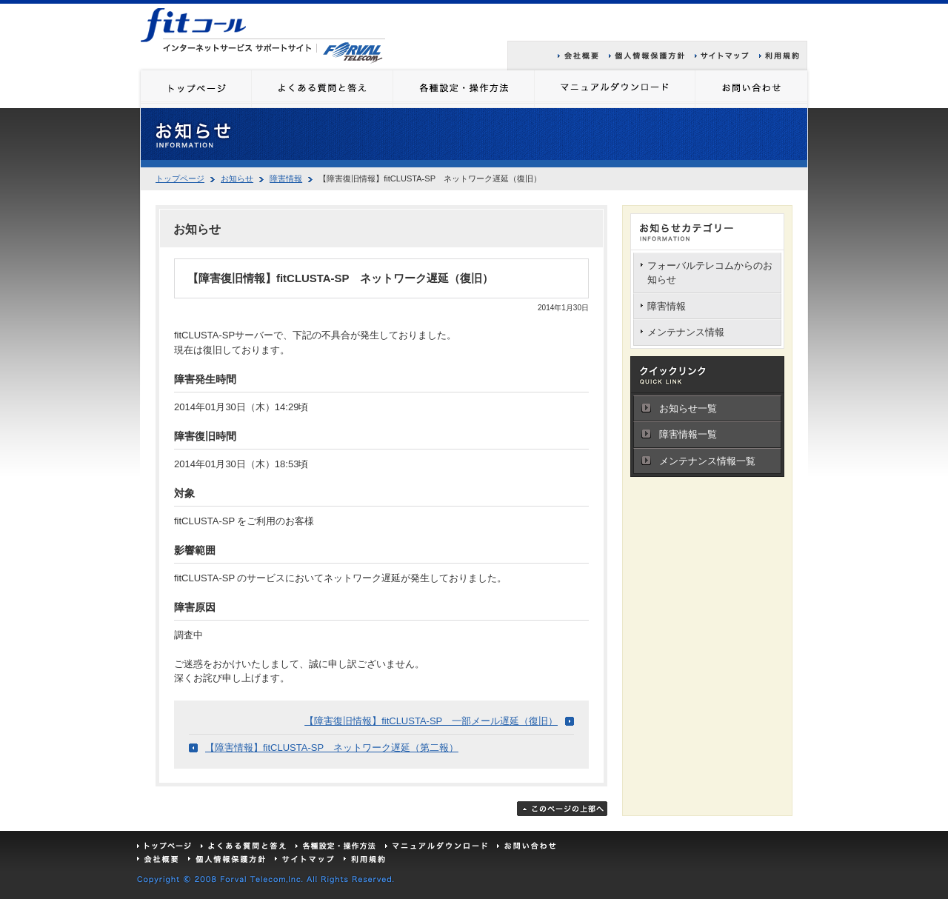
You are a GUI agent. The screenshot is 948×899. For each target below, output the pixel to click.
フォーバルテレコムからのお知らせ (709, 273)
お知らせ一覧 (688, 408)
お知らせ (237, 178)
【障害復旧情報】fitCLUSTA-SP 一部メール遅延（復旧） (431, 720)
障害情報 (286, 178)
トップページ (180, 178)
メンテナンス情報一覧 (707, 461)
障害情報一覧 (688, 434)
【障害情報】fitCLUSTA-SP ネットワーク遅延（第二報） (331, 747)
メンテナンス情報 (685, 332)
